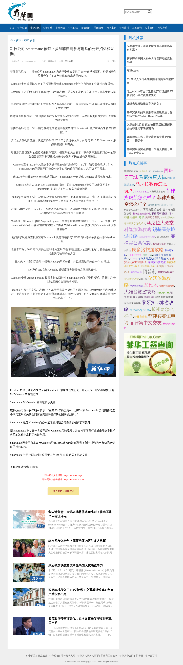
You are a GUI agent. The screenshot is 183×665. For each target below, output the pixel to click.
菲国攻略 (98, 27)
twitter (86, 12)
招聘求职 (111, 27)
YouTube (93, 12)
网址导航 (162, 27)
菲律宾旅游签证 (166, 272)
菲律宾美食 (140, 316)
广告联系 (30, 655)
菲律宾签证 (131, 217)
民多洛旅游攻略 (148, 249)
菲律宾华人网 (68, 655)
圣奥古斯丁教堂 (141, 191)
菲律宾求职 (149, 297)
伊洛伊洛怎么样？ (133, 209)
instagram (99, 12)
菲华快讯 (34, 27)
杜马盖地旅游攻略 (141, 213)
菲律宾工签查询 (109, 655)
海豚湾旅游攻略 (166, 286)
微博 (73, 12)
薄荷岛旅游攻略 (152, 209)
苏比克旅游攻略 (147, 237)
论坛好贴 (47, 27)
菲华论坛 (22, 27)
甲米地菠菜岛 (136, 286)
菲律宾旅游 (154, 205)
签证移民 (86, 27)
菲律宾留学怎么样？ (134, 223)
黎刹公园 (143, 171)
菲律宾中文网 (131, 171)
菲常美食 (60, 27)
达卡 (141, 217)
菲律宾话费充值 (168, 217)
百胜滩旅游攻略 (132, 303)
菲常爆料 (124, 27)
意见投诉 (42, 655)
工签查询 (137, 27)
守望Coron (133, 70)
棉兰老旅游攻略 (164, 297)
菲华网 (88, 661)
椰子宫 (143, 279)
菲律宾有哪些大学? (162, 213)
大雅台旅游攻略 (140, 291)
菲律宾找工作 (163, 292)
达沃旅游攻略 (163, 237)
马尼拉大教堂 (160, 222)
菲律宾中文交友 (146, 322)
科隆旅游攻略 (137, 229)
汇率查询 (149, 27)
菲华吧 (133, 258)
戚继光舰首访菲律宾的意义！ (144, 103)
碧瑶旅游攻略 (131, 279)
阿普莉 (149, 271)
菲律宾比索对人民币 (88, 655)
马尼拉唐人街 (152, 177)
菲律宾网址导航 (148, 266)
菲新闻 (34, 467)
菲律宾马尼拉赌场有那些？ (153, 258)
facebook (80, 12)
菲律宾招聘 (167, 205)
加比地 (151, 285)
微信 (66, 12)
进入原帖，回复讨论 (63, 491)
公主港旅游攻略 (135, 255)
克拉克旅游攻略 (156, 171)
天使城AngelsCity (140, 309)
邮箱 (106, 12)
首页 (11, 27)
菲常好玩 (73, 27)
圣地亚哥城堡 (159, 243)
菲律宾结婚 (136, 272)
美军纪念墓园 (152, 217)
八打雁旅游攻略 (157, 191)
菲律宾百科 (151, 655)
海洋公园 (147, 255)
